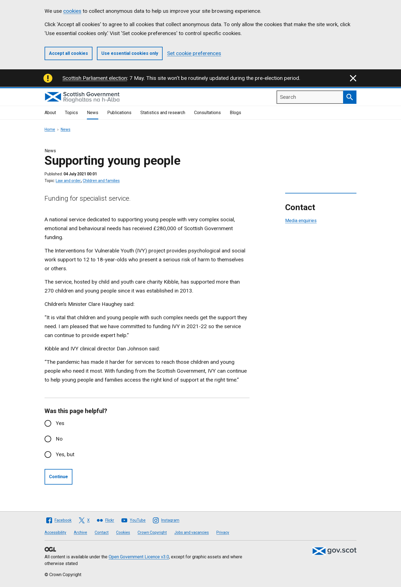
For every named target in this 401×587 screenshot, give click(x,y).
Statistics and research (162, 112)
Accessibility (55, 532)
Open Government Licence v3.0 (139, 556)
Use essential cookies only (129, 53)
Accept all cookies (68, 53)
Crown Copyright (152, 532)
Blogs (235, 112)
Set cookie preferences (194, 53)
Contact (102, 532)
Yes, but (65, 454)
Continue (58, 476)
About (50, 112)
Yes (60, 423)
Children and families (101, 180)
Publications (119, 112)
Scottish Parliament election (94, 78)
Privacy (222, 532)
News (92, 112)
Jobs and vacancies (191, 532)
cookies (72, 11)
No (59, 439)
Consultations (207, 112)
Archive (80, 532)
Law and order (68, 180)
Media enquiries (301, 220)
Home (50, 129)
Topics (71, 112)
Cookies (123, 532)
